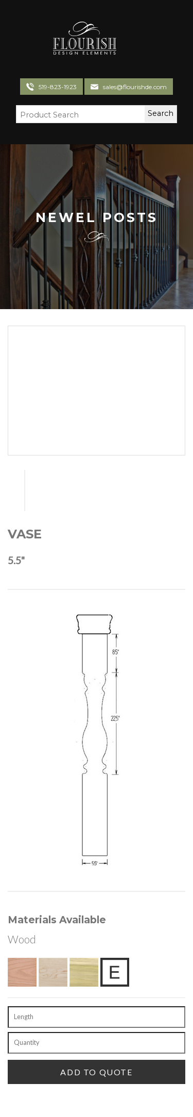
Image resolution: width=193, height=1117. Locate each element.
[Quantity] (96, 1043)
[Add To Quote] (96, 1072)
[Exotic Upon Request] (114, 972)
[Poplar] (83, 972)
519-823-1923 (58, 87)
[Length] (96, 1017)
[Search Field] (74, 115)
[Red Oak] (22, 972)
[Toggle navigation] (128, 39)
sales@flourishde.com (135, 87)
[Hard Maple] (53, 972)
